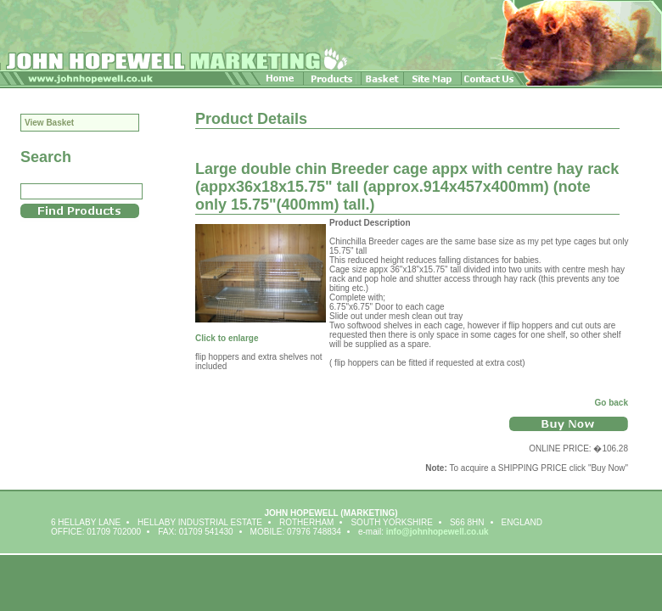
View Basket (49, 122)
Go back (611, 402)
